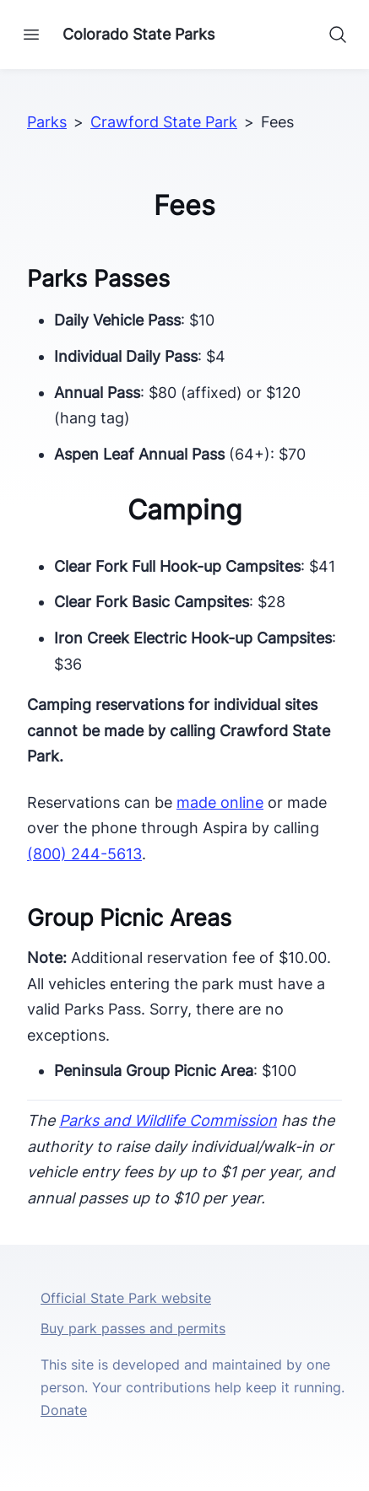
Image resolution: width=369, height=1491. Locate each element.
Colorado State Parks (138, 34)
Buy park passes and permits (133, 1328)
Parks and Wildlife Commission (168, 1120)
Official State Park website (126, 1297)
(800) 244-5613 (84, 854)
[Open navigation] (31, 34)
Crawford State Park (163, 122)
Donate (64, 1410)
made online (219, 802)
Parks (47, 122)
